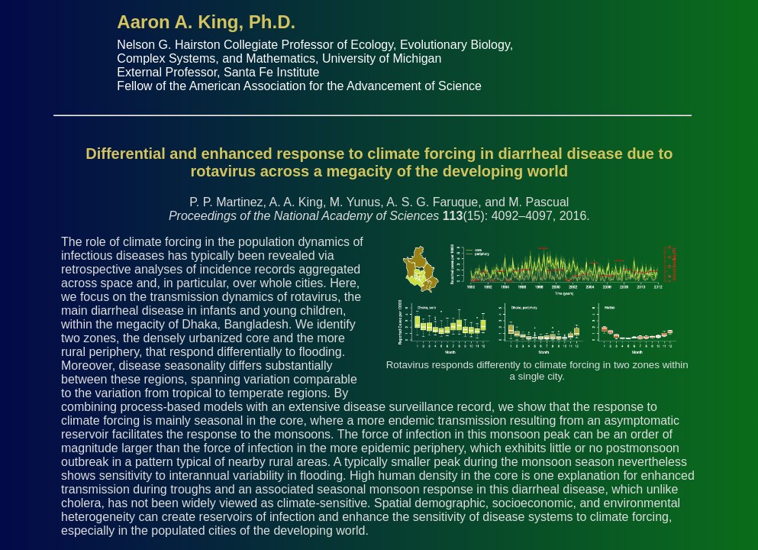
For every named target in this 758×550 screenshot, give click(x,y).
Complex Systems (166, 58)
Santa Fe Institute (271, 72)
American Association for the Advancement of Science (335, 85)
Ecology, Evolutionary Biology (429, 44)
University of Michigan (382, 58)
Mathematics (280, 58)
